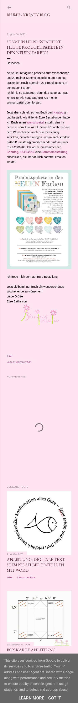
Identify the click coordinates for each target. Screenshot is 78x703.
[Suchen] (68, 6)
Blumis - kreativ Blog (28, 14)
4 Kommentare (25, 577)
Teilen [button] (10, 356)
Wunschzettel (35, 122)
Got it (54, 698)
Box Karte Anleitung (31, 649)
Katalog (58, 112)
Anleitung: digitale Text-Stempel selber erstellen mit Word (36, 565)
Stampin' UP (23, 361)
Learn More (31, 698)
